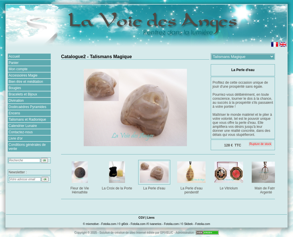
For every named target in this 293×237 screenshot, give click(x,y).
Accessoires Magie (23, 75)
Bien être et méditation (26, 82)
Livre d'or (16, 138)
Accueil (14, 56)
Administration (184, 232)
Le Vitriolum (229, 174)
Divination (16, 101)
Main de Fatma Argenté (266, 176)
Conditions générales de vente (27, 147)
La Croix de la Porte (117, 174)
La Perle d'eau (154, 174)
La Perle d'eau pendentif (192, 176)
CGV (141, 217)
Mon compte (18, 69)
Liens (151, 217)
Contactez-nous (21, 132)
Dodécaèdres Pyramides (27, 107)
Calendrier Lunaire (23, 126)
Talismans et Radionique (27, 119)
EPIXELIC (166, 232)
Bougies (15, 88)
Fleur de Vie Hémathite (80, 176)
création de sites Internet (130, 232)
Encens (14, 113)
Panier (14, 63)
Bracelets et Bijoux (23, 94)
